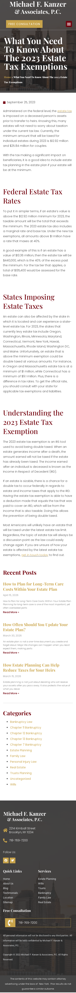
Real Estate (18, 767)
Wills (13, 784)
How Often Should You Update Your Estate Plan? (35, 627)
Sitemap (8, 902)
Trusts (42, 888)
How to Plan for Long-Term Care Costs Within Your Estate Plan (33, 586)
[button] (69, 24)
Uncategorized (20, 779)
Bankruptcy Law (21, 722)
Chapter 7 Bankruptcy (25, 745)
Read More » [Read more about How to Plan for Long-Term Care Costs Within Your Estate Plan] (11, 612)
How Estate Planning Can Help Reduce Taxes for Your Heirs (31, 667)
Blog (5, 888)
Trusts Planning (21, 773)
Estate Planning (21, 750)
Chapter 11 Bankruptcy (25, 727)
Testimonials (10, 892)
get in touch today (34, 555)
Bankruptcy (44, 892)
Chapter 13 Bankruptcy (26, 739)
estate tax (64, 111)
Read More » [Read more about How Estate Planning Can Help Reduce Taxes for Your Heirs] (11, 693)
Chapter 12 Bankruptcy (26, 733)
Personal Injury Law (23, 762)
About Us (8, 883)
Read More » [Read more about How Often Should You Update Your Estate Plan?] (11, 652)
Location (8, 897)
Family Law (17, 756)
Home (7, 77)
